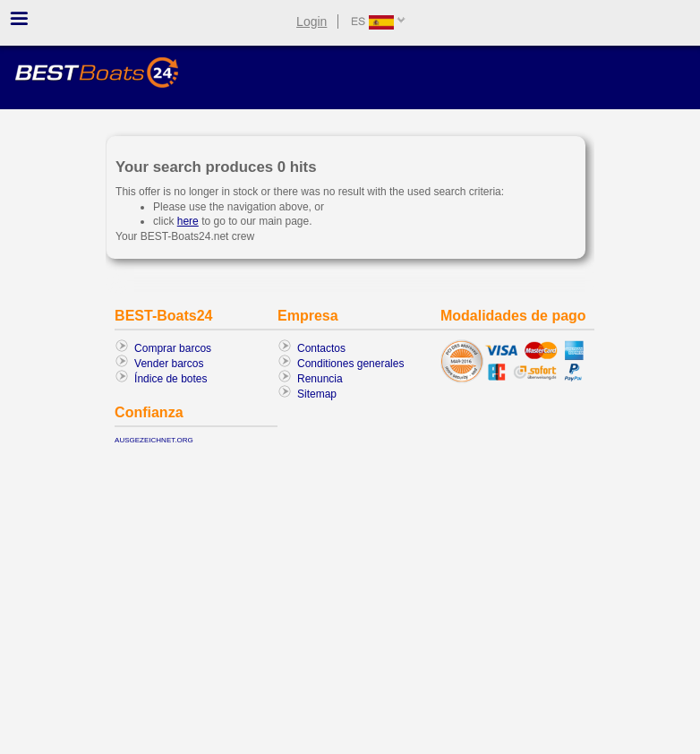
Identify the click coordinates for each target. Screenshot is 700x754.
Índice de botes (170, 379)
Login (311, 21)
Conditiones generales (350, 363)
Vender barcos (168, 363)
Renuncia (320, 379)
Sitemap (317, 394)
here (188, 221)
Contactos (321, 348)
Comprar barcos (172, 348)
